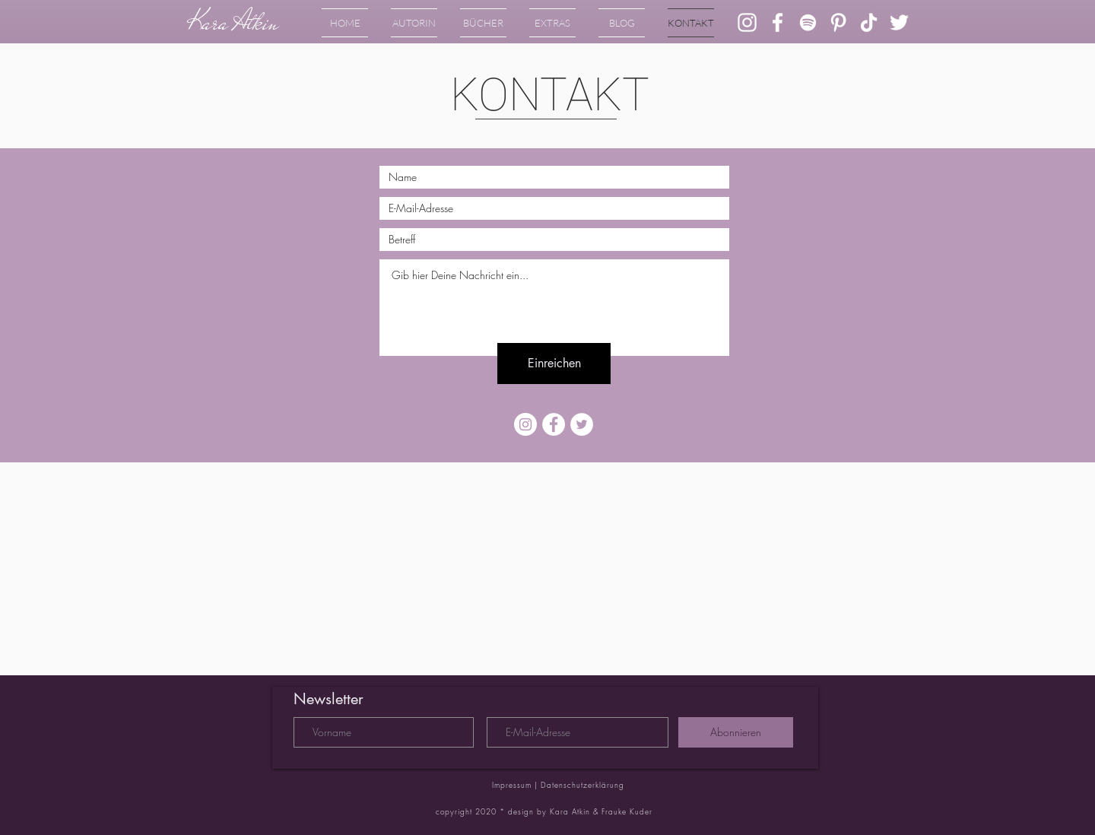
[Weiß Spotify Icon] (807, 22)
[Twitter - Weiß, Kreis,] (581, 424)
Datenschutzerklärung (582, 784)
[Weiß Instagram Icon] (747, 22)
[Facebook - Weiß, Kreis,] (553, 424)
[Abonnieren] (735, 732)
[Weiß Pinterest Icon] (838, 22)
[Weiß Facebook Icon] (777, 22)
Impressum (513, 784)
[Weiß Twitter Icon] (899, 22)
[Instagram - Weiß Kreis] (525, 424)
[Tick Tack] (868, 22)
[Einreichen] (554, 363)
